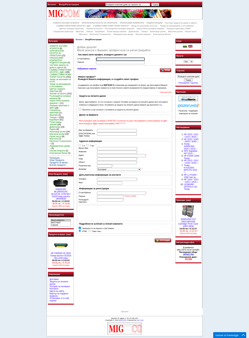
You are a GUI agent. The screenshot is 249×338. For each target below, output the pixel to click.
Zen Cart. (140, 320)
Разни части (190, 31)
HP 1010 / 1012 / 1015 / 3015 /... (191, 135)
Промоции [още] (183, 200)
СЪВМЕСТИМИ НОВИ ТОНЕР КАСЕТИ (111, 26)
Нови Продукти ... (57, 160)
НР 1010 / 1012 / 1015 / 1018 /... (191, 180)
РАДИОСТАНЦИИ (154, 23)
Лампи (144, 31)
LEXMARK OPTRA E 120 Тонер (190, 186)
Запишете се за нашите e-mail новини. (98, 228)
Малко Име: (84, 148)
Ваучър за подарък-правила (59, 294)
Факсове (80, 31)
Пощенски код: (85, 166)
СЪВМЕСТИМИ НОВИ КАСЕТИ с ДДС (73, 26)
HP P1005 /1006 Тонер (191, 157)
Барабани (100, 31)
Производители (56, 215)
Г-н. (83, 146)
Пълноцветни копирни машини (119, 29)
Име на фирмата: (86, 130)
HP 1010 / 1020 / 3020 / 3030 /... (191, 140)
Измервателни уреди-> (59, 147)
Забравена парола (86, 68)
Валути (180, 56)
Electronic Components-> (60, 142)
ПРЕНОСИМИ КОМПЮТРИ (132, 23)
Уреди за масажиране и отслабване (176, 26)
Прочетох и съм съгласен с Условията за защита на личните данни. (110, 110)
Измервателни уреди (123, 34)
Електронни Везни (162, 34)
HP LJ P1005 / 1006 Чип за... (190, 176)
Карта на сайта (56, 291)
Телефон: (83, 179)
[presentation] (105, 213)
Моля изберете (61, 220)
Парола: (80, 62)
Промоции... (55, 158)
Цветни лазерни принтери (71, 29)
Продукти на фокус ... (59, 162)
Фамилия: (83, 152)
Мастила (83, 34)
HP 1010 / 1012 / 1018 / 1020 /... (191, 161)
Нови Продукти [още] (58, 174)
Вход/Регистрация (69, 4)
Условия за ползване (59, 286)
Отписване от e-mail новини (59, 299)
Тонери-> (53, 117)
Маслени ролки (175, 31)
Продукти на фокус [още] (60, 234)
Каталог (52, 4)
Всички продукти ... (58, 165)
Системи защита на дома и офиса (181, 23)
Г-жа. (92, 146)
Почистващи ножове (116, 31)
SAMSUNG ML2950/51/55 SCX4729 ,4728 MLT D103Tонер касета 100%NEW (60, 193)
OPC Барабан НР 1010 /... (190, 152)
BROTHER (61, 223)
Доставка (53, 279)
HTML (84, 231)
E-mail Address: (83, 59)
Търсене (181, 71)
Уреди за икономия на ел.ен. (144, 26)
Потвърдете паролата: (84, 201)
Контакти (53, 288)
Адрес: (81, 155)
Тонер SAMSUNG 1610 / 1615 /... (191, 146)
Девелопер (134, 31)
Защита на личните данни (58, 282)
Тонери (89, 31)
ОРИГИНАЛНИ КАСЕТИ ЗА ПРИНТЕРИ (99, 23)
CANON (61, 225)
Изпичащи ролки (158, 31)
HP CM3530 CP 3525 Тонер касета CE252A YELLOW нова (60, 254)
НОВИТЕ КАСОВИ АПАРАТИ (66, 23)
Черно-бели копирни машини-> (59, 101)
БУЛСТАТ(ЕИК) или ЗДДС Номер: (87, 135)
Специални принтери (63, 31)
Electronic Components (100, 34)
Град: (81, 159)
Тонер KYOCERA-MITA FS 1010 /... (190, 169)
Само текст (96, 231)
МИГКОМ (122, 320)
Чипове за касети (94, 29)
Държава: (83, 169)
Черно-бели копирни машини (150, 29)
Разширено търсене (188, 83)
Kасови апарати (143, 34)
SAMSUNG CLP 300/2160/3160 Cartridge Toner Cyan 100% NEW (188, 221)
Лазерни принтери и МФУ (179, 29)
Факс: (81, 183)
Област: (82, 162)
